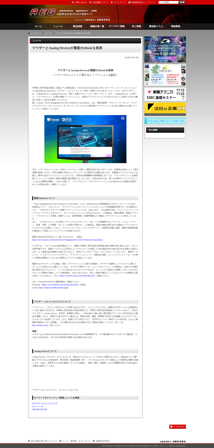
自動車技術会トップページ (143, 2)
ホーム (38, 26)
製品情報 (77, 26)
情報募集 (175, 26)
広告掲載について (100, 2)
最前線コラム (156, 26)
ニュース (58, 26)
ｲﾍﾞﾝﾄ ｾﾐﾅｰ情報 (117, 26)
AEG (65, 14)
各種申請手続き (103, 441)
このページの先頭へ (177, 427)
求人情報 (136, 26)
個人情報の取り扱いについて (44, 441)
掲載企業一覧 (97, 26)
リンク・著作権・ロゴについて (76, 441)
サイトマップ (120, 2)
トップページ (36, 33)
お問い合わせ (81, 2)
